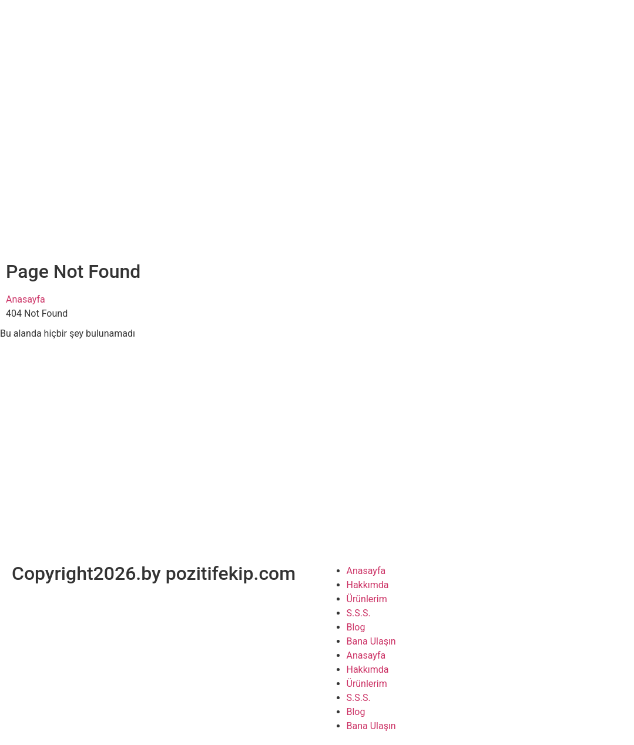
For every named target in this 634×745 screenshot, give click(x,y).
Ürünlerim (367, 599)
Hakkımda (368, 584)
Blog (356, 627)
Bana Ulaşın (371, 641)
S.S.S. (359, 613)
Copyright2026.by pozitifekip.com (154, 573)
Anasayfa (25, 299)
